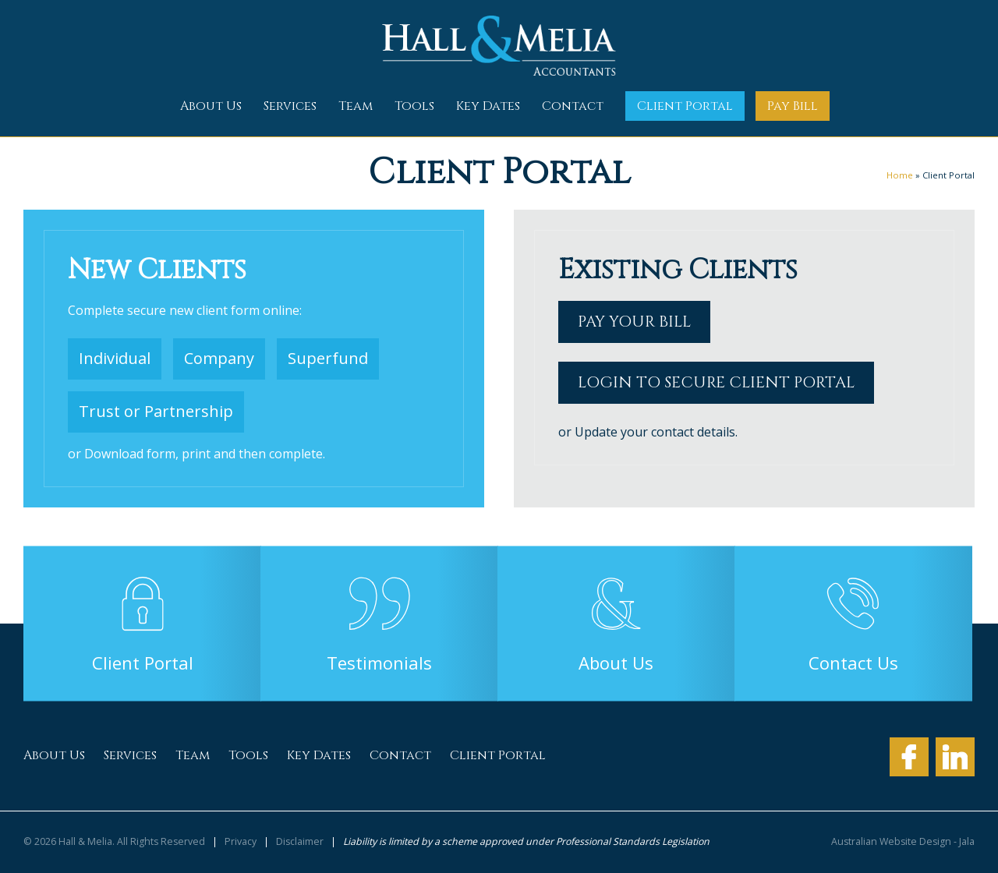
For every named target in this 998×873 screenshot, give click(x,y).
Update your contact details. (656, 431)
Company (219, 358)
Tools (414, 106)
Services (290, 106)
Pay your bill (634, 321)
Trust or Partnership (156, 411)
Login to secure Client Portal (716, 382)
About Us (211, 106)
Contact (572, 106)
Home (900, 175)
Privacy (241, 841)
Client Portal (685, 106)
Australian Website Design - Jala (903, 841)
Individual (114, 358)
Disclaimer (300, 841)
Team (355, 106)
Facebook (909, 756)
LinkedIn (955, 756)
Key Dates (488, 106)
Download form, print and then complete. (204, 453)
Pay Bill (792, 106)
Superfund (328, 358)
